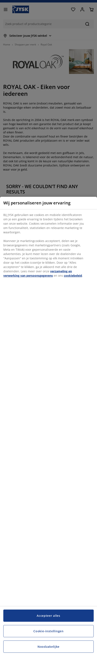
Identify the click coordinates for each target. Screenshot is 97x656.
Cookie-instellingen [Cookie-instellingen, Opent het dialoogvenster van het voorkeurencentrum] (48, 631)
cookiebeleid (73, 276)
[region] (48, 426)
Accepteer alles (48, 616)
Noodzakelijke (48, 647)
